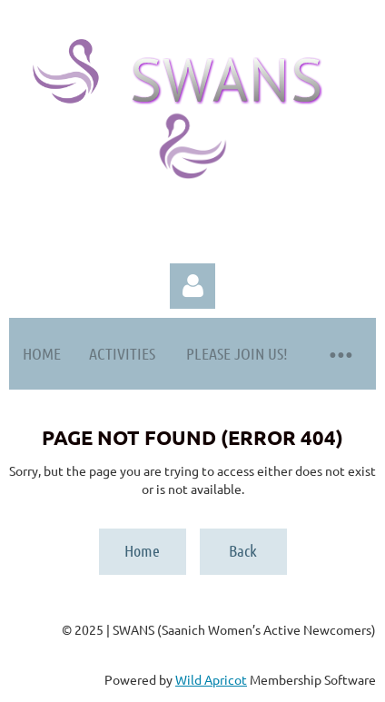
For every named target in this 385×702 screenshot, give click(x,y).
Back (243, 550)
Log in (192, 286)
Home (142, 550)
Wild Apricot (211, 679)
